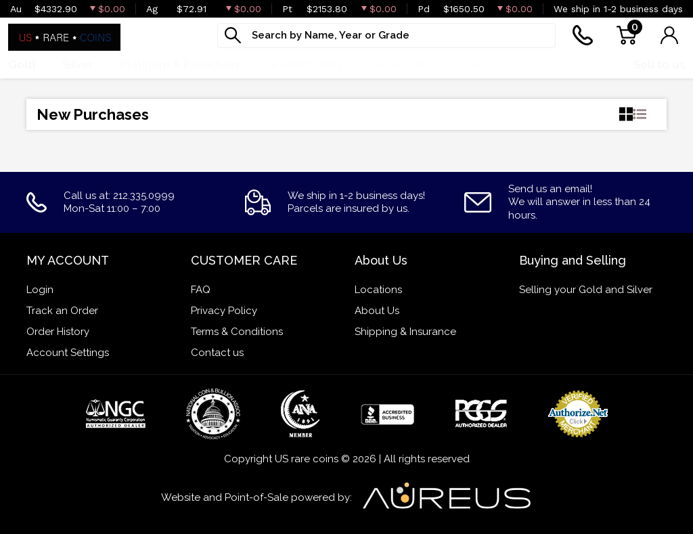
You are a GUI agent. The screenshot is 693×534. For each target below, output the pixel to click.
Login (39, 290)
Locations (378, 290)
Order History (57, 332)
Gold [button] (21, 64)
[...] (386, 35)
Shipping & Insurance (405, 332)
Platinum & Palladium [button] (179, 64)
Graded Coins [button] (304, 64)
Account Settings (67, 353)
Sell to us (659, 64)
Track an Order (62, 311)
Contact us (217, 353)
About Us (377, 311)
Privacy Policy (224, 311)
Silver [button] (77, 64)
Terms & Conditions (237, 332)
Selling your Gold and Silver (585, 290)
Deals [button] (483, 64)
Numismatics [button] (405, 64)
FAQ (200, 290)
